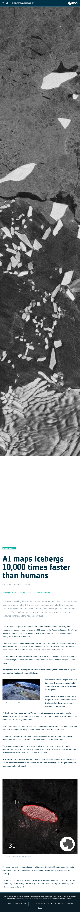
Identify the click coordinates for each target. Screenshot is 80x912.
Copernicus (38, 592)
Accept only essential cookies (48, 904)
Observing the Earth (25, 592)
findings (40, 627)
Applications (11, 592)
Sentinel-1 (47, 592)
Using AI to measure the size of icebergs (18, 856)
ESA (4, 592)
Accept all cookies (17, 904)
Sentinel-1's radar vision (13, 703)
